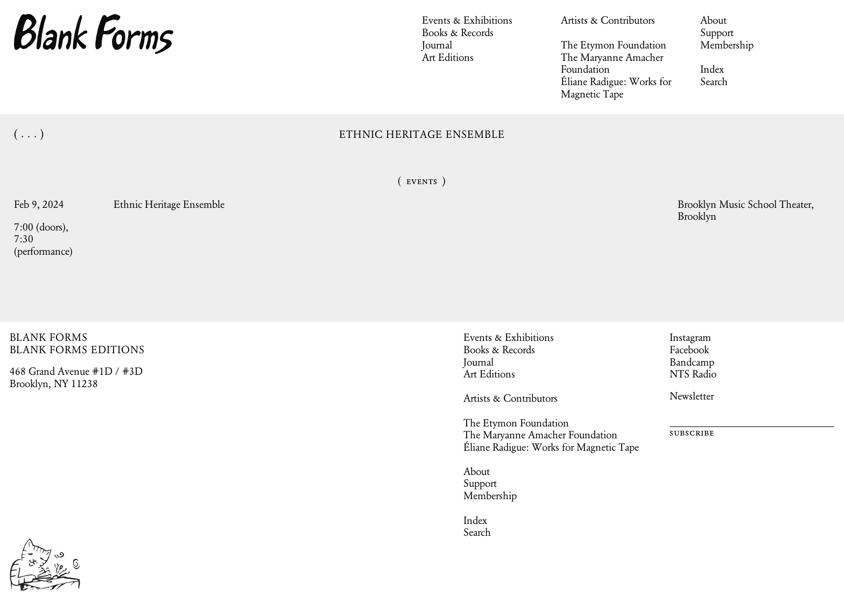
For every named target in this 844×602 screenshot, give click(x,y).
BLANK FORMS (49, 337)
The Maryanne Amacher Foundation (612, 63)
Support (717, 32)
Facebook (689, 349)
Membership (727, 45)
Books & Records (458, 32)
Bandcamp (692, 362)
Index (712, 69)
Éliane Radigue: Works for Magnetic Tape (616, 87)
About (713, 20)
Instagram (690, 337)
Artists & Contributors (608, 20)
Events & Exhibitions (467, 20)
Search (714, 81)
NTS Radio (693, 374)
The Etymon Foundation (613, 45)
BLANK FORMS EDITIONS (77, 349)
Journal (437, 45)
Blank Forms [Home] (94, 34)
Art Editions (448, 57)
